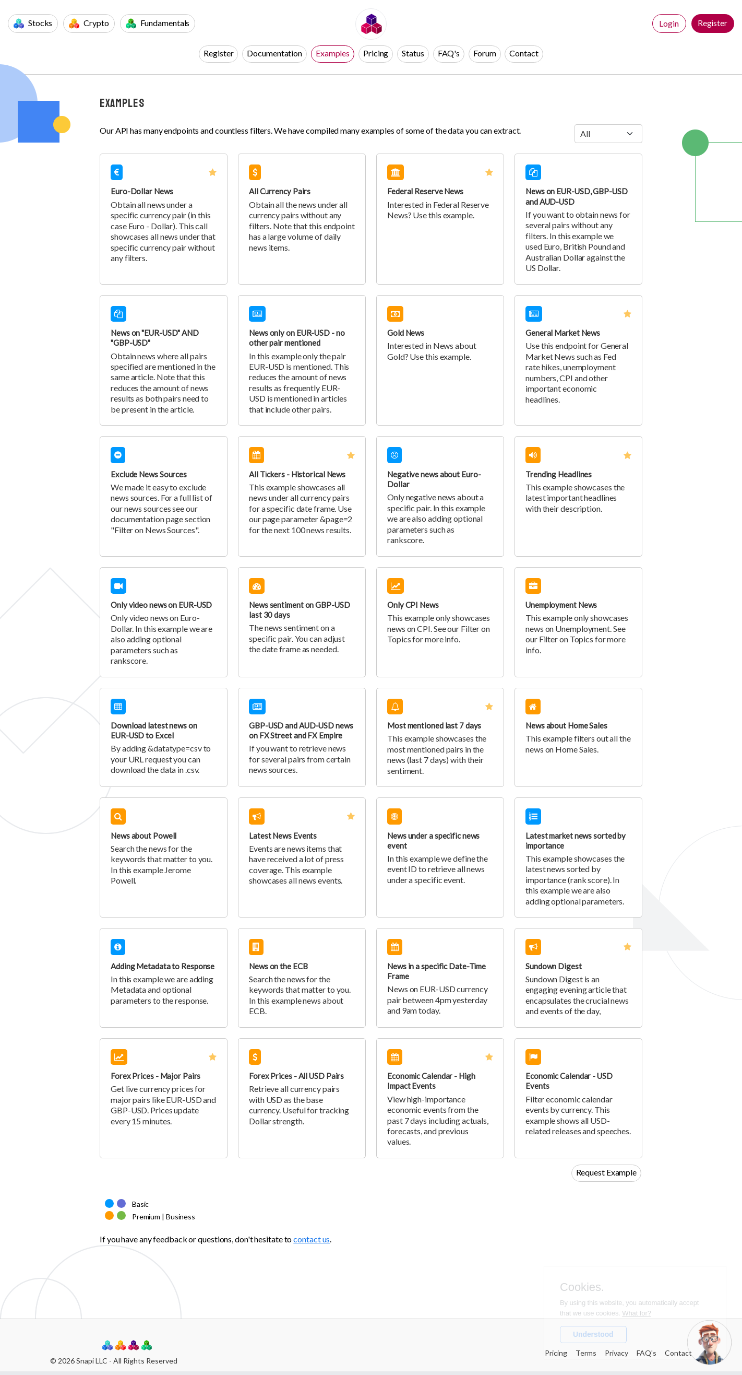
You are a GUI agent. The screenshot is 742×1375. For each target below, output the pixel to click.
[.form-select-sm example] (608, 133)
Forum (484, 53)
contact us (311, 1239)
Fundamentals (158, 23)
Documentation (274, 53)
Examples (333, 53)
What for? (636, 1313)
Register (712, 23)
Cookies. (582, 1287)
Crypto (89, 23)
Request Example (606, 1172)
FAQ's (449, 53)
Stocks (33, 23)
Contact (523, 53)
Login (669, 23)
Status (413, 53)
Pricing (375, 53)
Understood (593, 1334)
